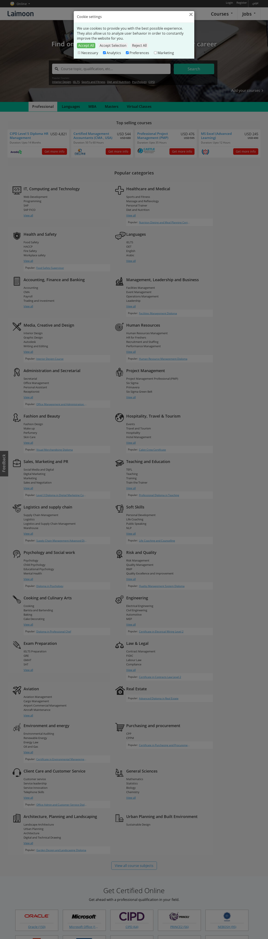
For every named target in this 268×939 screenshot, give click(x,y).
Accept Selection (113, 45)
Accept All (86, 45)
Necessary (87, 52)
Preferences (137, 52)
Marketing (163, 52)
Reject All (139, 45)
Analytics (111, 52)
